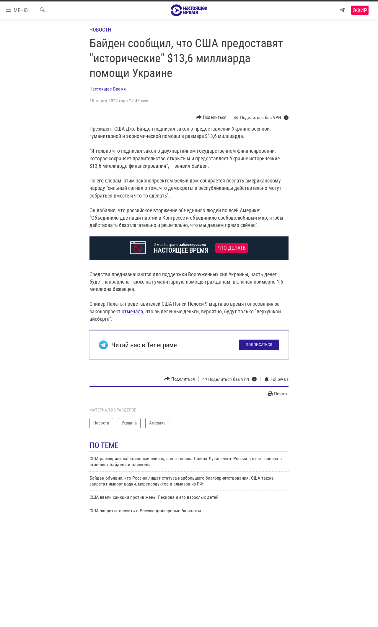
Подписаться (259, 344)
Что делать (232, 248)
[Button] (211, 117)
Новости (100, 30)
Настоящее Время (107, 89)
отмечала (132, 311)
